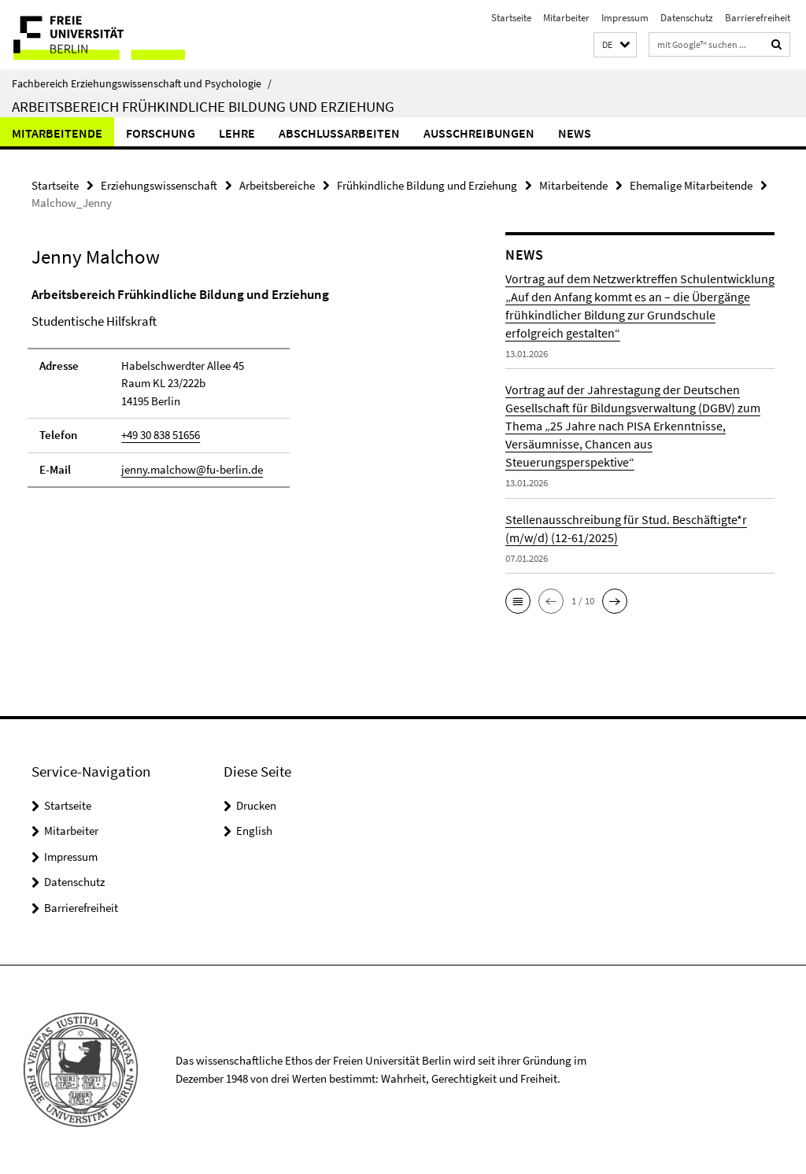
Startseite (511, 17)
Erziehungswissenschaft (159, 185)
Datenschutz (686, 17)
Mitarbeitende (57, 133)
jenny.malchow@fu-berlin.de (192, 469)
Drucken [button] (256, 805)
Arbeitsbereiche (277, 185)
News (574, 133)
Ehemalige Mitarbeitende (691, 185)
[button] (615, 45)
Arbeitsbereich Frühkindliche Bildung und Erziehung (203, 106)
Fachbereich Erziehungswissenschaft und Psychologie (142, 83)
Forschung (160, 133)
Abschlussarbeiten (339, 133)
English (254, 830)
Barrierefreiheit (757, 17)
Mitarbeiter (566, 17)
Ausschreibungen (478, 133)
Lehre (237, 133)
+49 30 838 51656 (160, 434)
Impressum (625, 17)
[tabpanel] (243, 394)
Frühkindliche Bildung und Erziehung (427, 185)
